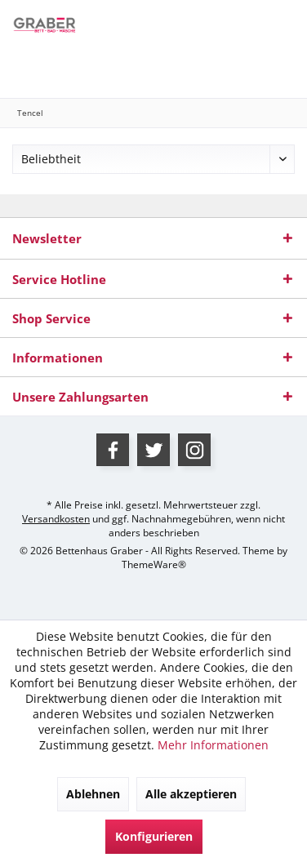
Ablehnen (93, 794)
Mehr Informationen (213, 745)
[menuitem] (30, 69)
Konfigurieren (154, 836)
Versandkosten (56, 519)
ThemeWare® (154, 564)
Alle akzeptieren (191, 794)
